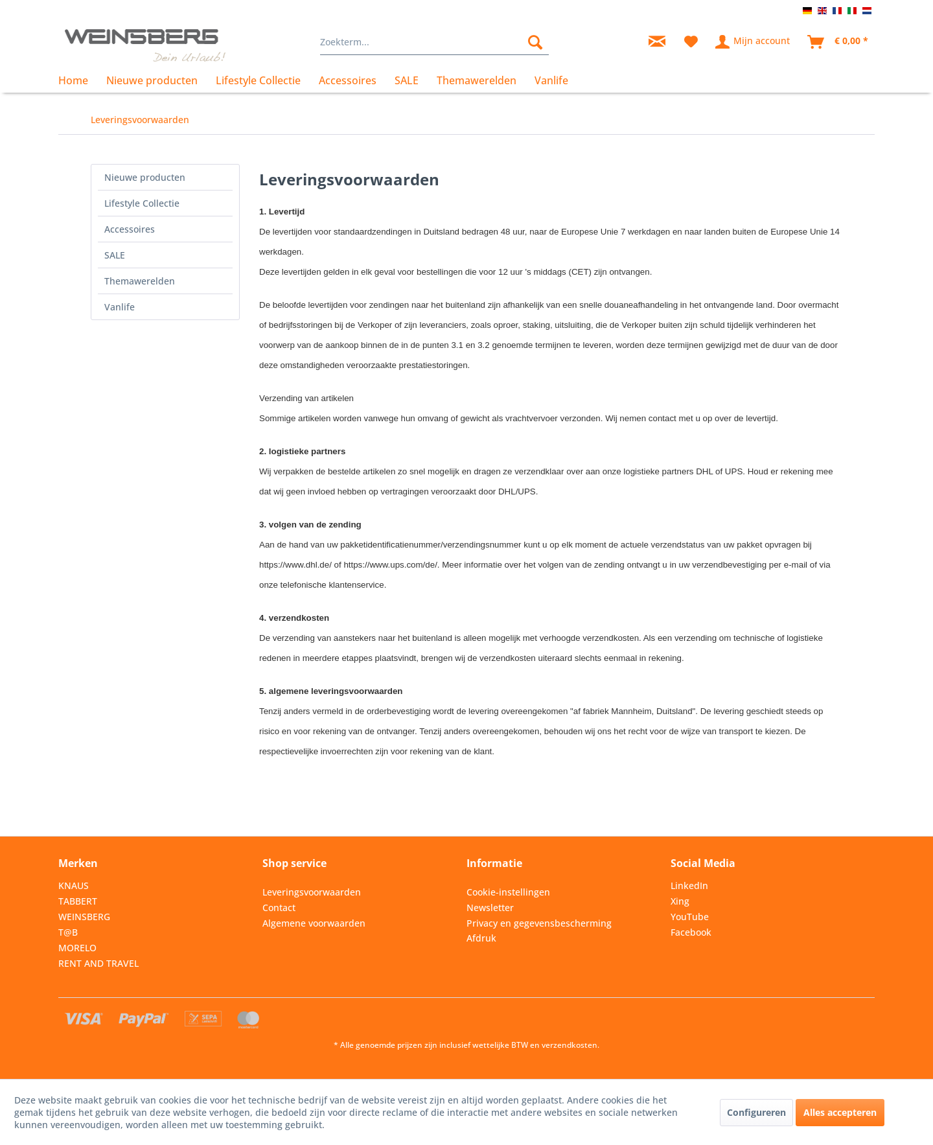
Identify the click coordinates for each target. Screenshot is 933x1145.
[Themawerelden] (476, 80)
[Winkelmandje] (838, 42)
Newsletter (490, 907)
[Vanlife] (551, 80)
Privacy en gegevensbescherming (539, 923)
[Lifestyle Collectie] (258, 80)
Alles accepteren (840, 1112)
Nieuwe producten (144, 177)
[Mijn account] (753, 42)
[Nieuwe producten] (152, 80)
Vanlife (119, 307)
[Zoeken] (535, 42)
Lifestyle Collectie (141, 203)
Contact (278, 907)
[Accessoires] (348, 80)
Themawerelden (139, 281)
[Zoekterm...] (434, 42)
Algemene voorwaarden (313, 923)
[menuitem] (434, 42)
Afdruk (481, 938)
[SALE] (407, 80)
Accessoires (129, 229)
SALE (114, 255)
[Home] (77, 80)
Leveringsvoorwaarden (311, 892)
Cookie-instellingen (508, 892)
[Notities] (691, 42)
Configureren (756, 1112)
